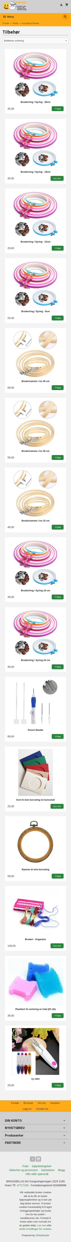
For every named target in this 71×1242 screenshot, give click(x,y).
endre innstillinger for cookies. (35, 1229)
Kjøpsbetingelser (41, 1166)
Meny (8, 16)
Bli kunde (28, 1103)
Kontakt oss (42, 1109)
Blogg (61, 1170)
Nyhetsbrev (48, 1170)
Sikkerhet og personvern (23, 1170)
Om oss (42, 1103)
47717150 (23, 1185)
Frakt (25, 1166)
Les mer (42, 1225)
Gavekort (55, 1103)
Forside (5, 23)
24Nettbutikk (42, 1235)
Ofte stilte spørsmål (37, 1174)
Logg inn (27, 1109)
